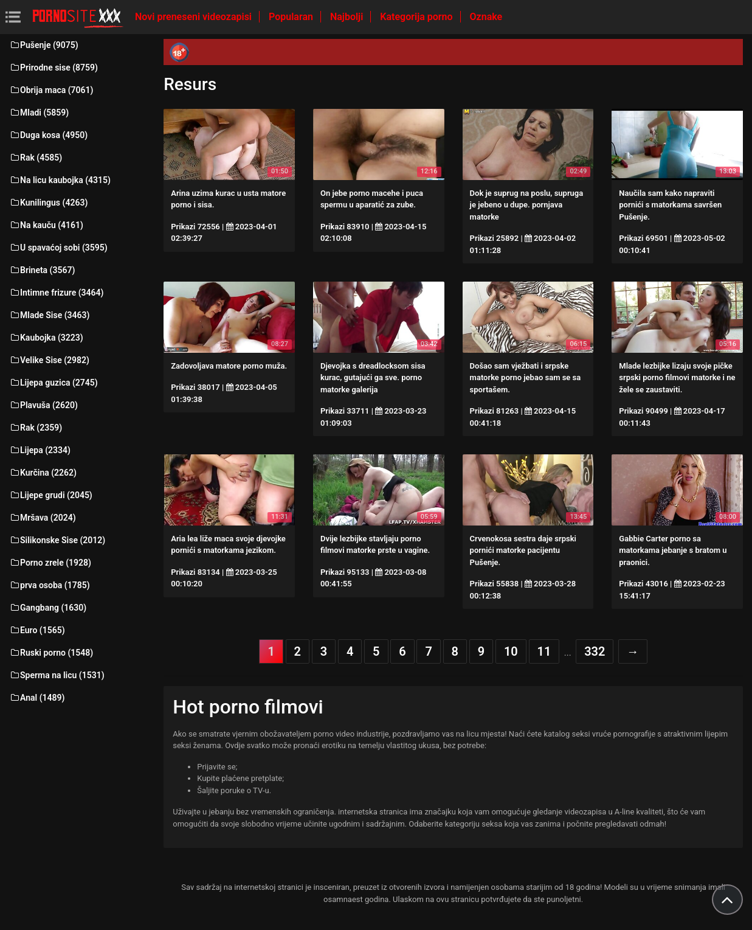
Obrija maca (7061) (51, 90)
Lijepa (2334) (40, 450)
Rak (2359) (35, 427)
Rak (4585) (35, 157)
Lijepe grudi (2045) (50, 495)
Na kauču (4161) (46, 225)
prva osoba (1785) (49, 585)
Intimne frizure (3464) (56, 292)
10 (511, 651)
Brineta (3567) (42, 270)
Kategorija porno (417, 17)
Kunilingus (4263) (48, 202)
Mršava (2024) (42, 517)
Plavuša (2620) (43, 405)
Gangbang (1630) (47, 607)
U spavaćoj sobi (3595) (58, 247)
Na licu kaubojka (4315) (60, 180)
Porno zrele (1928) (50, 562)
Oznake (486, 17)
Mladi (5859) (39, 112)
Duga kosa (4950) (48, 135)
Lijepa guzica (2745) (53, 382)
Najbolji (347, 17)
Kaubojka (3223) (46, 337)
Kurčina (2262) (43, 472)
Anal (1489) (36, 698)
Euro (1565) (37, 630)
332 (594, 651)
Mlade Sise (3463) (49, 315)
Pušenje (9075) (43, 45)
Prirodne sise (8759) (53, 67)
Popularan (292, 17)
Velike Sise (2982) (49, 360)
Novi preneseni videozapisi (194, 17)
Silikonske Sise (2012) (57, 540)
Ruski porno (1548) (51, 653)
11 (544, 651)
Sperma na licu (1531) (57, 675)
